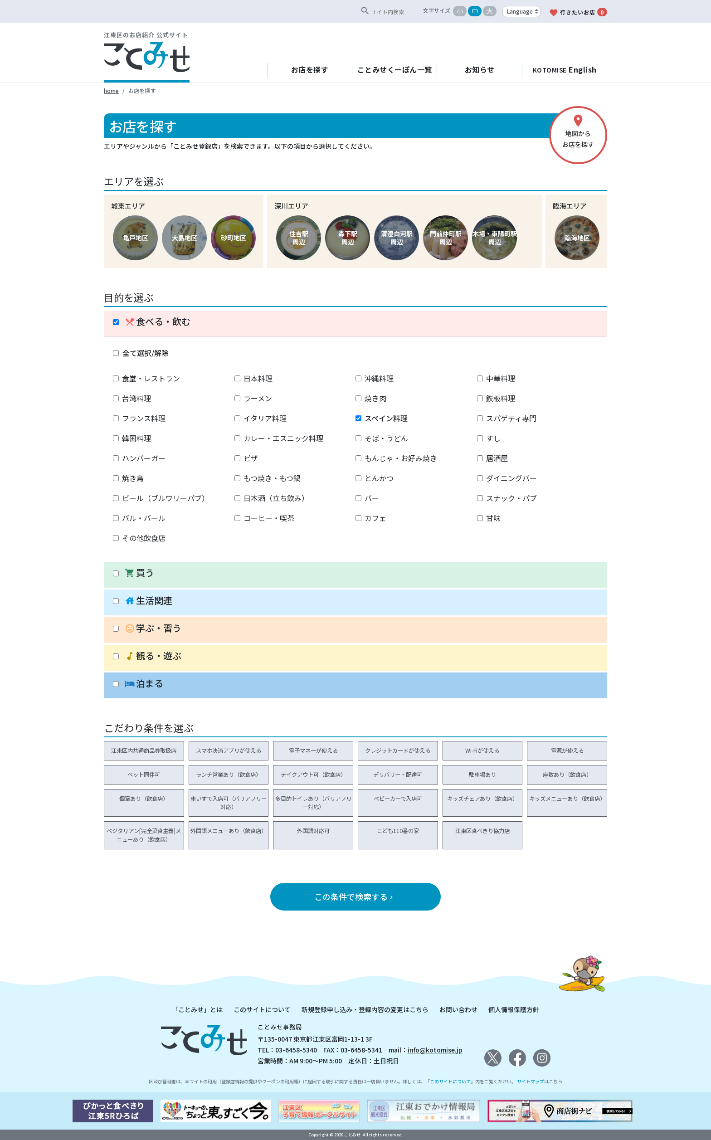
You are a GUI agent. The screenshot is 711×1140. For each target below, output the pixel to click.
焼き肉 (375, 398)
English (565, 69)
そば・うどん (386, 438)
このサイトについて (262, 1009)
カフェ (375, 517)
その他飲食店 (144, 537)
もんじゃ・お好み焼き (401, 458)
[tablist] (355, 504)
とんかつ (379, 478)
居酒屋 (497, 458)
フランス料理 (144, 418)
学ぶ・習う (153, 628)
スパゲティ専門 (511, 418)
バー (372, 497)
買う (139, 573)
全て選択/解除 (145, 352)
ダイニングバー (511, 478)
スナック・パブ (511, 497)
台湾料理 (136, 398)
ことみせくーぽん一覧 (394, 69)
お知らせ (480, 69)
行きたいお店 (578, 12)
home (111, 90)
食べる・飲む (157, 321)
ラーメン (257, 398)
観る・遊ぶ (153, 656)
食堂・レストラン (151, 378)
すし (493, 438)
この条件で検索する (354, 896)
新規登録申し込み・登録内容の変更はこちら (365, 1009)
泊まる (144, 683)
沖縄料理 (379, 378)
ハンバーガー (144, 458)
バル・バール (144, 517)
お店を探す (310, 69)
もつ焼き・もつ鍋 (272, 478)
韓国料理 (136, 438)
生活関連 (148, 600)
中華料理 (500, 378)
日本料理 (258, 378)
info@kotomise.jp (435, 1049)
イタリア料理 (265, 418)
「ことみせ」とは (197, 1009)
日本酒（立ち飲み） (276, 497)
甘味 (493, 517)
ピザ (250, 458)
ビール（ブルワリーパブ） (165, 497)
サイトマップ (530, 1081)
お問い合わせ (458, 1009)
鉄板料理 (500, 398)
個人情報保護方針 (513, 1009)
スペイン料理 (386, 418)
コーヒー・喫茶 (268, 517)
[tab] (355, 324)
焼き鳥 (133, 478)
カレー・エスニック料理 (283, 438)
